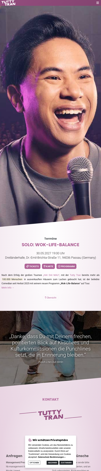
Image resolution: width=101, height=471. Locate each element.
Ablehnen (52, 462)
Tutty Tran (75, 275)
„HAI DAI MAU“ (51, 275)
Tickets (32, 266)
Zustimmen (66, 462)
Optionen (34, 462)
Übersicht (50, 297)
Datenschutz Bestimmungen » (51, 457)
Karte (48, 266)
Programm (66, 266)
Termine (50, 239)
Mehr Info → (8, 287)
